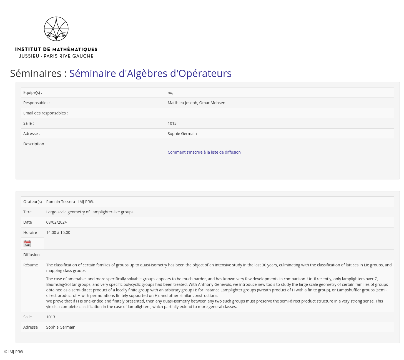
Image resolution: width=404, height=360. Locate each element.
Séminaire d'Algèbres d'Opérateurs (150, 73)
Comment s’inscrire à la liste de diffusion (204, 152)
